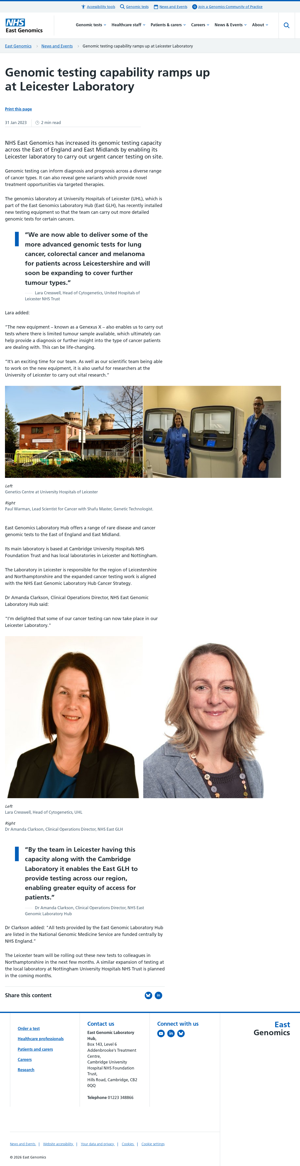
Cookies (128, 1144)
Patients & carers (168, 24)
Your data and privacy (98, 1144)
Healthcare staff (129, 24)
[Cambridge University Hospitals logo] (29, 26)
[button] (98, 7)
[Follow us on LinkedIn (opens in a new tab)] (172, 1034)
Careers (200, 24)
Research (26, 1069)
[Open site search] (287, 26)
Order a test (29, 1028)
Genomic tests (91, 24)
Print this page (18, 109)
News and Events (57, 46)
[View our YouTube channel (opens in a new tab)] (162, 1034)
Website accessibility (58, 1144)
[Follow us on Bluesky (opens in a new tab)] (182, 1034)
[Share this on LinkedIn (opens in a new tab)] (160, 995)
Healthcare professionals (41, 1038)
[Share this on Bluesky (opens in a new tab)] (150, 995)
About (260, 24)
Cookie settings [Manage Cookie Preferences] (153, 1144)
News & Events (231, 24)
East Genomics (18, 46)
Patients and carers (35, 1049)
